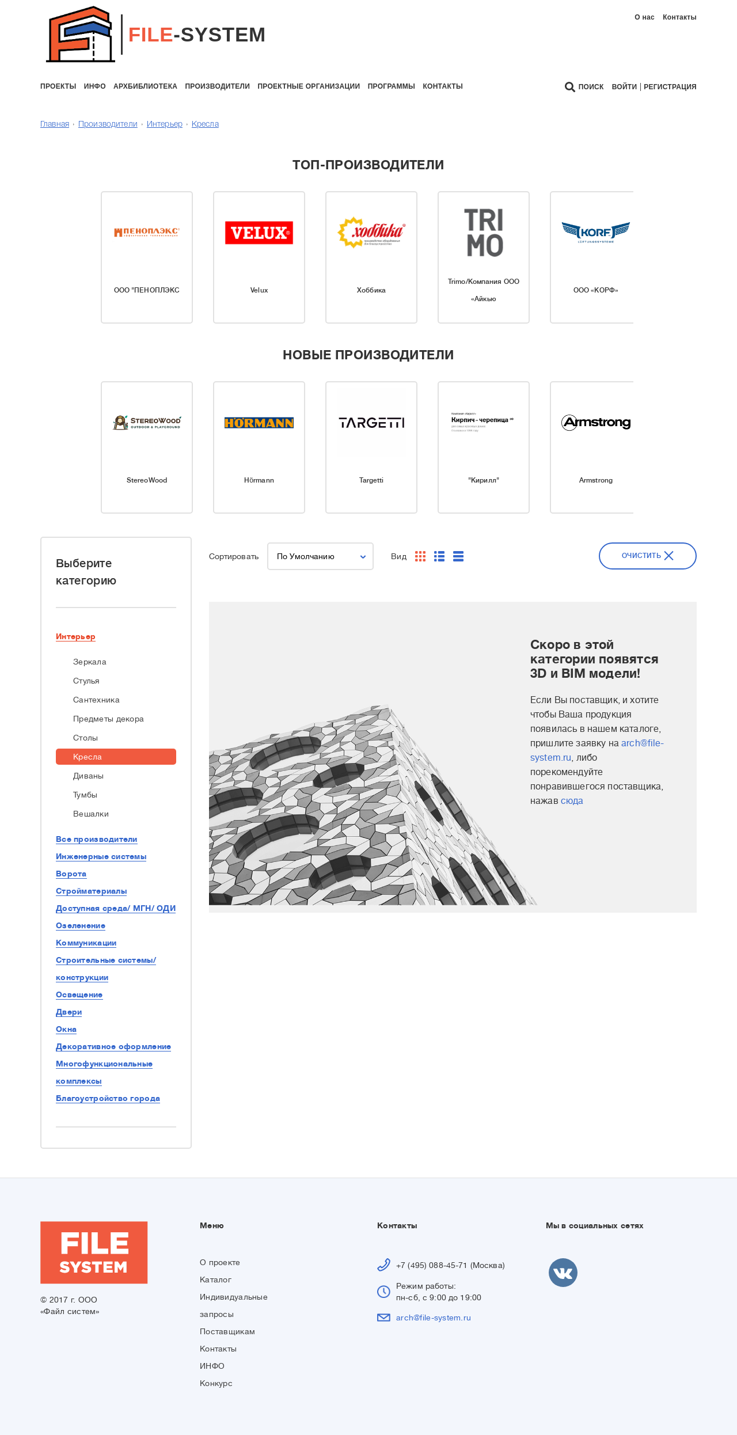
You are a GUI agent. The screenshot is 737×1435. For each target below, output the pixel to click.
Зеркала (90, 661)
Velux (259, 290)
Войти (624, 87)
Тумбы (85, 794)
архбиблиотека (145, 86)
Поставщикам (227, 1331)
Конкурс (216, 1383)
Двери (69, 1011)
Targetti (371, 480)
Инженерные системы (101, 856)
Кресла (205, 124)
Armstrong (596, 480)
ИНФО (212, 1366)
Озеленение (80, 925)
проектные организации (308, 86)
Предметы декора (108, 718)
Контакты (680, 17)
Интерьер (165, 124)
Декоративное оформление (113, 1046)
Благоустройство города (108, 1098)
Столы (85, 737)
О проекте (220, 1262)
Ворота (71, 873)
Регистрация (670, 87)
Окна (66, 1029)
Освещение (79, 994)
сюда (572, 801)
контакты (443, 86)
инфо (95, 86)
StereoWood (147, 480)
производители (217, 86)
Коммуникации (86, 942)
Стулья (86, 680)
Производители (108, 124)
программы (391, 86)
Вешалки (91, 813)
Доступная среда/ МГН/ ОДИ (116, 908)
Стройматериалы (91, 890)
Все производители (97, 839)
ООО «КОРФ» (595, 290)
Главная (54, 124)
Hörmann (259, 480)
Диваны (88, 775)
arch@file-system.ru (433, 1317)
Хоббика (371, 290)
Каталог (215, 1279)
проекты (58, 86)
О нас (645, 17)
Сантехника (96, 699)
